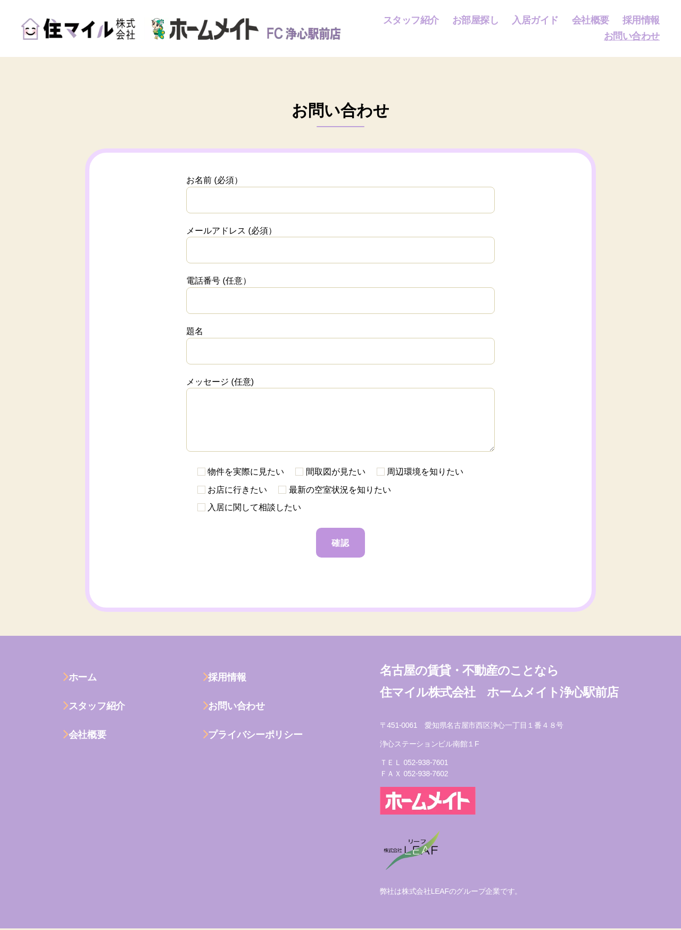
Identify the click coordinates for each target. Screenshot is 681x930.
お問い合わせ (632, 36)
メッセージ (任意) (340, 414)
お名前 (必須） (340, 194)
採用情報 (641, 20)
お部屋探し (475, 20)
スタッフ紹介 (411, 20)
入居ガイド (535, 20)
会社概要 (590, 20)
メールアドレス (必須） (340, 245)
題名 (340, 345)
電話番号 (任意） (340, 295)
